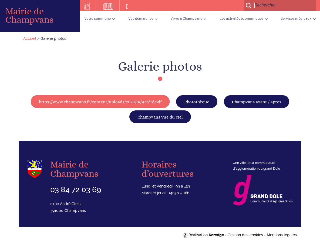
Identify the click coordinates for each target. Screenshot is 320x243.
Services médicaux (296, 19)
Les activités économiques (241, 19)
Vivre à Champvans (186, 19)
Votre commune (97, 19)
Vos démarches (140, 19)
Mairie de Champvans (29, 16)
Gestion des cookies (245, 235)
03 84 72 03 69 (75, 189)
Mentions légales (282, 235)
